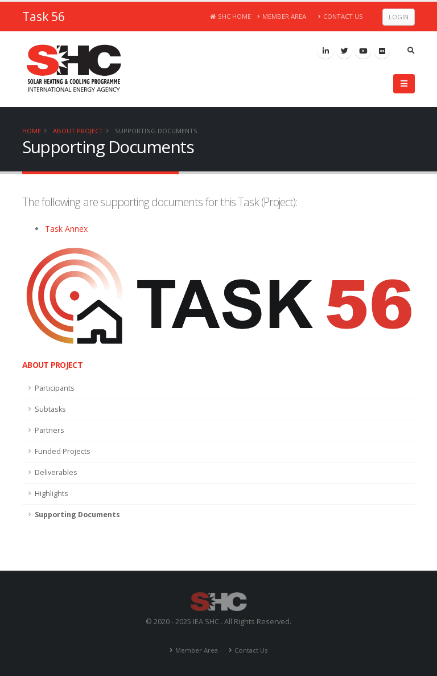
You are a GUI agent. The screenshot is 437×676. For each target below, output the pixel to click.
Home (31, 130)
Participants (55, 388)
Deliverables (56, 472)
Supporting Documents (156, 130)
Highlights (51, 493)
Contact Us (340, 16)
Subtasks (50, 409)
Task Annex (66, 228)
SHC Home (231, 16)
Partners (49, 430)
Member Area (282, 16)
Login (399, 17)
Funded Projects (62, 451)
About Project (78, 130)
